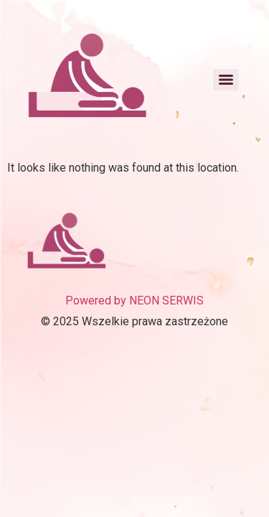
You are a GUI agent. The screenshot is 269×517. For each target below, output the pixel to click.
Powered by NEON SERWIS (134, 300)
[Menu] (226, 79)
